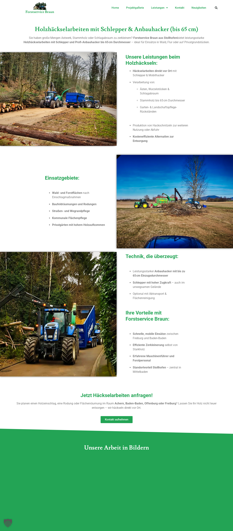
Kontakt (179, 7)
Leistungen (159, 8)
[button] (216, 7)
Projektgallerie (135, 7)
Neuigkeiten (199, 7)
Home (115, 7)
